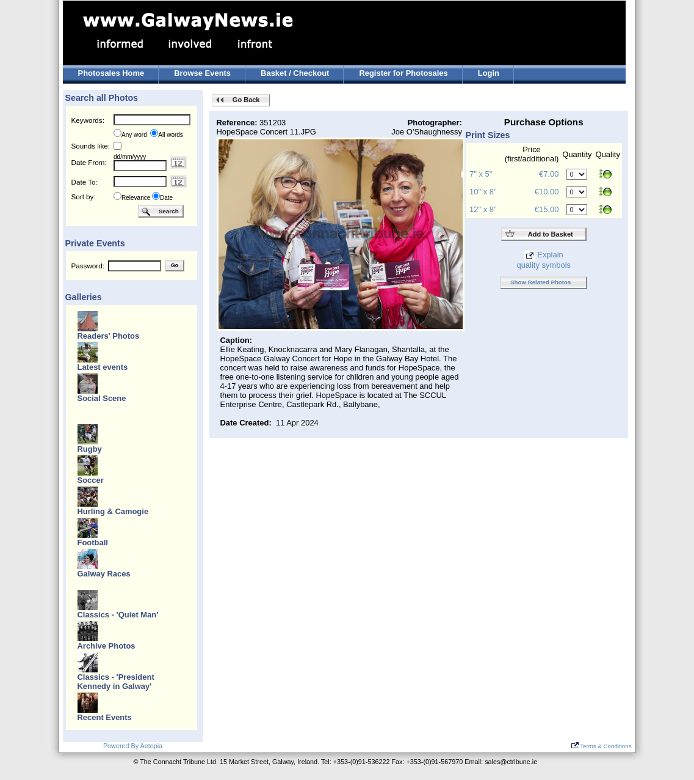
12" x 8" (482, 209)
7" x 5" (480, 173)
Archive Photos (107, 645)
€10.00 (547, 191)
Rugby (90, 449)
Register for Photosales (403, 73)
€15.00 (547, 209)
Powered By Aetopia (132, 745)
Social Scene (102, 398)
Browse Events (202, 73)
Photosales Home (111, 73)
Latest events (103, 367)
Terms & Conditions (601, 746)
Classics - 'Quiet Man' (118, 614)
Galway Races (104, 573)
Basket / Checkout (295, 73)
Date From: (89, 162)
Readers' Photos (109, 335)
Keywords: (87, 120)
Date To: (84, 182)
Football (93, 542)
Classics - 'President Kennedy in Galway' (116, 681)
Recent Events (105, 717)
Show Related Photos (540, 282)
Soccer (91, 480)
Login (488, 73)
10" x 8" (482, 191)
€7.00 (548, 173)
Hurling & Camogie (113, 511)
